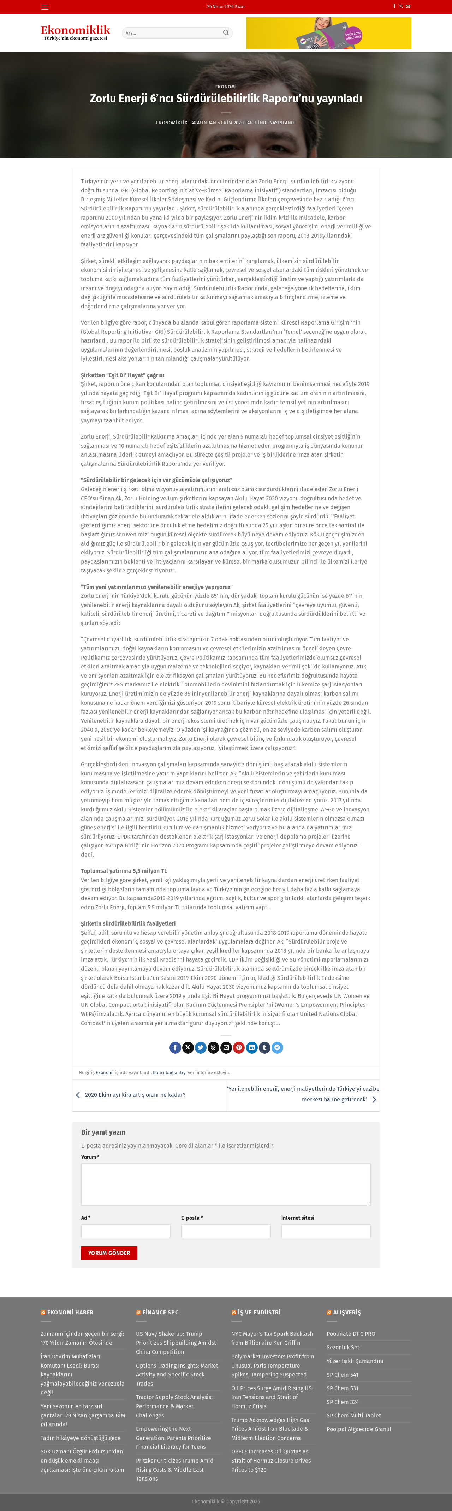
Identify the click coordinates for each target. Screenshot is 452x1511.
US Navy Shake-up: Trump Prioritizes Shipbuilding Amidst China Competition (176, 1343)
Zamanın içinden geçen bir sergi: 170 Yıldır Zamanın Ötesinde (82, 1338)
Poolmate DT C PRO (351, 1334)
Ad (85, 1218)
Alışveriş (347, 1312)
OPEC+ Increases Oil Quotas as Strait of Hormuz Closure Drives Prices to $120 (271, 1460)
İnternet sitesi (297, 1218)
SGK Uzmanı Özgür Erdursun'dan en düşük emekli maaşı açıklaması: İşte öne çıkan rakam (82, 1460)
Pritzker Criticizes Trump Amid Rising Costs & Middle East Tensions (175, 1469)
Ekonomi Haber (70, 1312)
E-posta (192, 1218)
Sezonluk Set (343, 1347)
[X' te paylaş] (188, 1048)
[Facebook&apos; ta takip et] (394, 6)
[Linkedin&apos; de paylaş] (252, 1048)
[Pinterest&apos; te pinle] (239, 1048)
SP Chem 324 (343, 1402)
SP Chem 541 (342, 1375)
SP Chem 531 (342, 1388)
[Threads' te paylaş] (213, 1048)
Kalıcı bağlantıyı (170, 1072)
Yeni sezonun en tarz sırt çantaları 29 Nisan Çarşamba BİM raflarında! (83, 1415)
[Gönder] (226, 33)
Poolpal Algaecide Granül (359, 1429)
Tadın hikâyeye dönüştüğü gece (81, 1438)
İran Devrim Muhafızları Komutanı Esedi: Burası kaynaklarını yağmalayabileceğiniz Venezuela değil (83, 1374)
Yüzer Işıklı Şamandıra (355, 1361)
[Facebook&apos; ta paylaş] (175, 1048)
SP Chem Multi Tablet (354, 1415)
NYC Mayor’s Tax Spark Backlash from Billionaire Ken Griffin (272, 1338)
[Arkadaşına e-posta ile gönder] (226, 1048)
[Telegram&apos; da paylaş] (277, 1048)
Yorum (90, 1157)
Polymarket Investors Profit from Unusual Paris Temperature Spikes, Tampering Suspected (272, 1365)
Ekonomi (226, 86)
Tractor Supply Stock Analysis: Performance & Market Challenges (174, 1406)
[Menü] (45, 7)
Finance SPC (161, 1312)
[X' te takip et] (401, 6)
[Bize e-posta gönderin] (408, 6)
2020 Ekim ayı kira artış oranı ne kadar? (128, 1095)
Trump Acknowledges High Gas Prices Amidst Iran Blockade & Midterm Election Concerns (270, 1429)
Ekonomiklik (172, 122)
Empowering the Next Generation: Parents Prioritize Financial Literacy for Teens (173, 1438)
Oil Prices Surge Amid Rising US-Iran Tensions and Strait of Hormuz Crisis (272, 1397)
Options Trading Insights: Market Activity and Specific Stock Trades (177, 1374)
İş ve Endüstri (259, 1312)
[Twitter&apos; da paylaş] (201, 1048)
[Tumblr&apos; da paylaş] (264, 1048)
